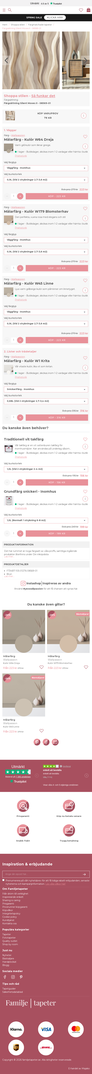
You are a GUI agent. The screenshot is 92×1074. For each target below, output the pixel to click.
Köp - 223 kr (57, 196)
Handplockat (9, 961)
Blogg (5, 965)
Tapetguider (9, 988)
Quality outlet (9, 941)
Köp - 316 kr (57, 417)
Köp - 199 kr (57, 533)
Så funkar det (43, 96)
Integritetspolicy (11, 913)
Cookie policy (9, 916)
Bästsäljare (8, 958)
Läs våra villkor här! (55, 883)
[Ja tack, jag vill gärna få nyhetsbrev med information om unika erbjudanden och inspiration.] (46, 874)
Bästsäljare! (82, 614)
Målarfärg (9, 656)
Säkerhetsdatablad (12, 992)
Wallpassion (18, 135)
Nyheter (6, 955)
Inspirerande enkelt (12, 897)
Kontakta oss (9, 923)
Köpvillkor (7, 910)
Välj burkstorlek (13, 174)
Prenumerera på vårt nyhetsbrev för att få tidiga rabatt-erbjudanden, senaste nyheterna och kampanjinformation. (47, 882)
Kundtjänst (8, 920)
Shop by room (10, 944)
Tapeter (6, 934)
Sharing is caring (11, 900)
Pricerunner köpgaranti (14, 907)
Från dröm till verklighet (15, 893)
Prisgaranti (8, 903)
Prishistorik (21, 155)
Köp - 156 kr (57, 482)
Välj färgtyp (10, 162)
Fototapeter (9, 937)
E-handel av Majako (79, 1068)
